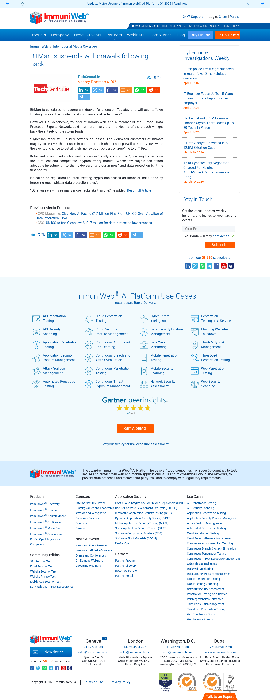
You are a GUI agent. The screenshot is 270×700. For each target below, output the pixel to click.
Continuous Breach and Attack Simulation (107, 357)
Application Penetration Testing (55, 344)
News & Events (87, 539)
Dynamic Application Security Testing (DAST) (142, 518)
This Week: (200, 25)
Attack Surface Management (48, 370)
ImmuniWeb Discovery (45, 504)
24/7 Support (193, 17)
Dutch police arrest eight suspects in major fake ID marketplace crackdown (208, 73)
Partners (121, 554)
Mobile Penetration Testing (159, 357)
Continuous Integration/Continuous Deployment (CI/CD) (150, 503)
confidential (221, 236)
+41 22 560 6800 (93, 647)
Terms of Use (93, 682)
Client (223, 17)
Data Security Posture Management (161, 331)
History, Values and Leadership (95, 508)
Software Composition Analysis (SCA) (138, 533)
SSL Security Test (40, 561)
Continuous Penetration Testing (108, 370)
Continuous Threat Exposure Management (107, 384)
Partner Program (125, 560)
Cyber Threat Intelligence (154, 318)
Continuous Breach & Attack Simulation (211, 548)
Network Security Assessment (158, 384)
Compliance (37, 544)
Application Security (130, 496)
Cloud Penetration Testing (103, 318)
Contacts (81, 523)
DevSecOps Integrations (45, 539)
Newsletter (48, 652)
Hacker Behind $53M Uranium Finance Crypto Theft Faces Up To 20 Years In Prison (208, 123)
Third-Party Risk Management (207, 344)
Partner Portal (124, 575)
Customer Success (87, 518)
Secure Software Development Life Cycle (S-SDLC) (146, 508)
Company (83, 496)
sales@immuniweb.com (93, 652)
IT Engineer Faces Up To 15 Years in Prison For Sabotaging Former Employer (209, 98)
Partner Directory (125, 565)
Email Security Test (41, 566)
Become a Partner (126, 570)
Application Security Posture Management (53, 357)
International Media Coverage (75, 46)
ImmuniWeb (39, 46)
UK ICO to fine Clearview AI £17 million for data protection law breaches (99, 223)
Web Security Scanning (205, 384)
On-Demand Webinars (89, 560)
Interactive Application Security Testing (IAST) (143, 513)
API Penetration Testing (49, 318)
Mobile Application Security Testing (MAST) (141, 523)
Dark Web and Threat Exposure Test (52, 586)
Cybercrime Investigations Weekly (206, 55)
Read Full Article (139, 190)
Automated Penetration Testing (54, 384)
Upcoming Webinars (88, 565)
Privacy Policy (120, 682)
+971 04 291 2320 (220, 647)
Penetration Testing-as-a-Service (210, 318)
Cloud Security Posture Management (106, 331)
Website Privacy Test (43, 576)
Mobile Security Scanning (156, 370)
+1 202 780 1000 (178, 647)
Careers (80, 528)
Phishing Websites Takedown (209, 331)
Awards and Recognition (91, 513)
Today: (226, 25)
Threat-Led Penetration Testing (210, 357)
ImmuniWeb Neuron (43, 510)
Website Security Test (43, 571)
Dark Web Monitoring (153, 344)
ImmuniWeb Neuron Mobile (48, 516)
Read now (180, 3)
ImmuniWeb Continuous (46, 534)
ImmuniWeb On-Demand (46, 522)
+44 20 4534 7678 (135, 647)
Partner (235, 17)
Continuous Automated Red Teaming (107, 344)
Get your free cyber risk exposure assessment (135, 444)
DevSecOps (122, 543)
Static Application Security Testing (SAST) (140, 528)
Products (37, 496)
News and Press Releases (91, 545)
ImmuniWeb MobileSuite (46, 528)
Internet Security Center (145, 25)
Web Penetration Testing (207, 370)
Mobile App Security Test (45, 581)
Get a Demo (135, 428)
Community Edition (45, 555)
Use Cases (195, 496)
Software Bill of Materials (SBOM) (136, 538)
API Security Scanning (46, 331)
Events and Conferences (91, 555)
